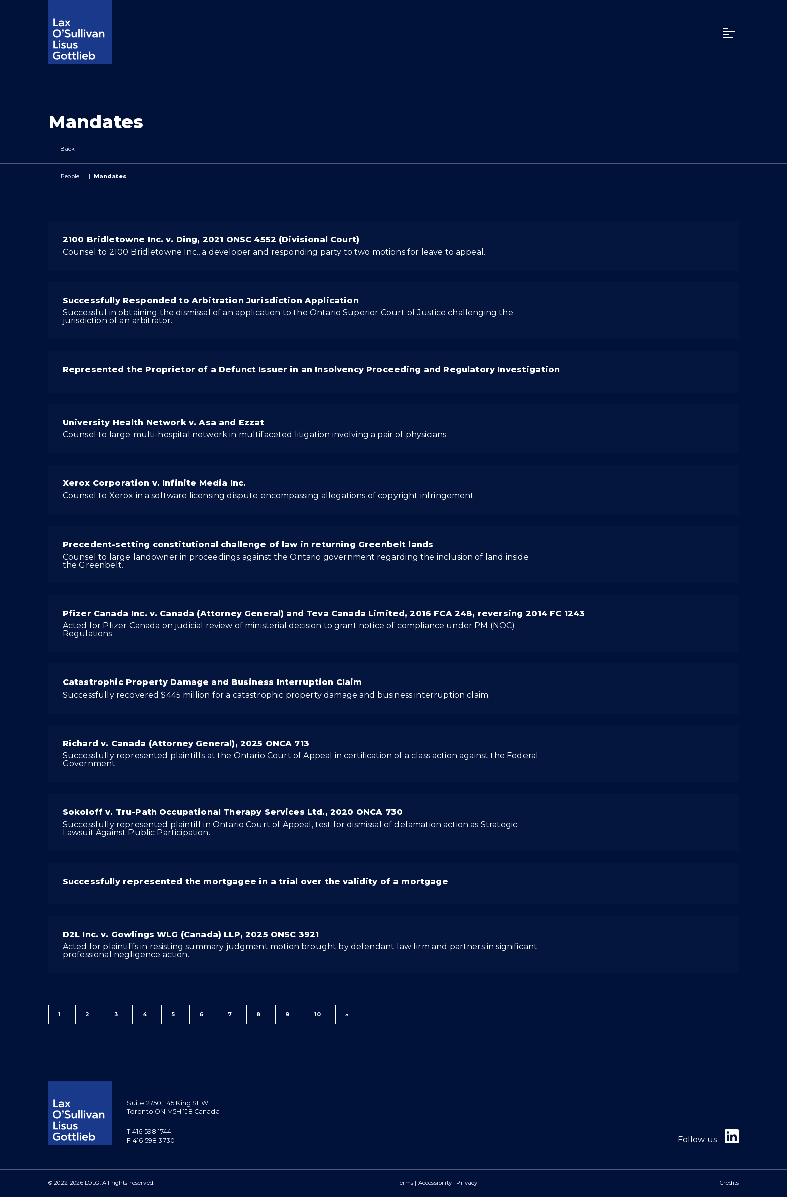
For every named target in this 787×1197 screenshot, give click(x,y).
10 (317, 1014)
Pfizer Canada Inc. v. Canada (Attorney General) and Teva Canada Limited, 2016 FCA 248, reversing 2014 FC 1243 (324, 613)
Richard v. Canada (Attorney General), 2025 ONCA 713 (186, 743)
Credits (729, 1182)
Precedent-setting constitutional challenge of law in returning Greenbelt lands (248, 544)
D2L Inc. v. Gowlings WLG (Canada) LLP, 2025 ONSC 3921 (191, 934)
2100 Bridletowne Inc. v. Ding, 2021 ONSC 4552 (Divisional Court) (211, 239)
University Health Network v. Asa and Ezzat (164, 422)
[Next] (345, 1014)
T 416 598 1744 (149, 1131)
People (70, 176)
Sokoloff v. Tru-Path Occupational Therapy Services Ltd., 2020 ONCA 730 (233, 812)
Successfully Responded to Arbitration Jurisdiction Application (211, 300)
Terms (404, 1182)
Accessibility (435, 1182)
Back (61, 149)
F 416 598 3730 (151, 1140)
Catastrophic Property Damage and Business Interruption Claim (212, 682)
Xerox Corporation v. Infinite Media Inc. (154, 483)
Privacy (466, 1182)
